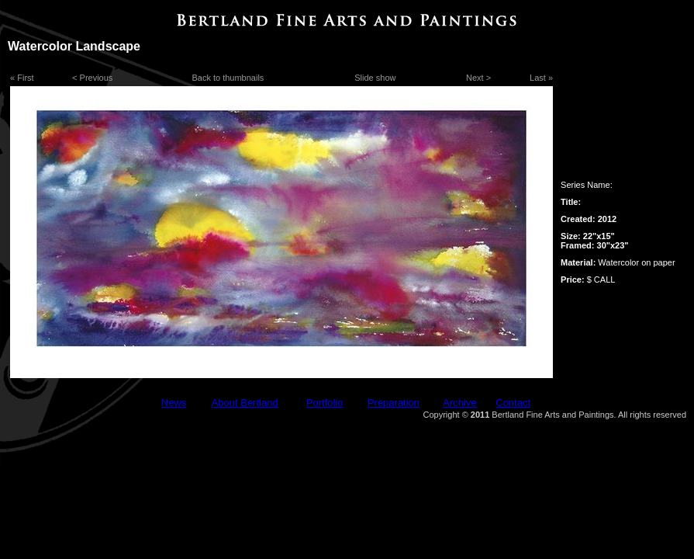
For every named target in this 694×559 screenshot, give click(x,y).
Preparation (394, 402)
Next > (478, 77)
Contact (512, 402)
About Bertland (245, 402)
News (174, 402)
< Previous (92, 77)
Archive (459, 402)
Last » (541, 77)
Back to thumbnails (228, 77)
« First (22, 77)
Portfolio (325, 402)
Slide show (374, 77)
